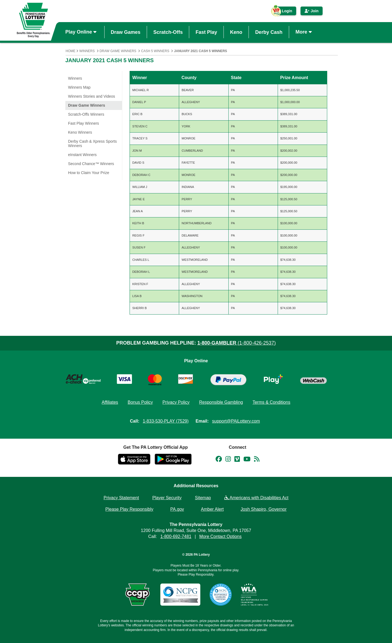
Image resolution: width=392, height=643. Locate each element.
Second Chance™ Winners (91, 164)
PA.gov (177, 509)
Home (70, 51)
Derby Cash (268, 32)
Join (311, 11)
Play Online (81, 32)
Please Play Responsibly (129, 509)
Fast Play (206, 32)
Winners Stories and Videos (91, 96)
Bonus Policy (140, 402)
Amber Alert (212, 509)
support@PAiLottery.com (236, 421)
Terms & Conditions (271, 402)
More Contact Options (220, 536)
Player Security (167, 497)
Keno (236, 32)
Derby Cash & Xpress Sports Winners (92, 143)
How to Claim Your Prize (88, 173)
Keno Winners (80, 132)
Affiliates (110, 402)
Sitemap (203, 497)
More (304, 32)
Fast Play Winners (83, 123)
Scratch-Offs (168, 32)
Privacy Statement (121, 497)
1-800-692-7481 (175, 536)
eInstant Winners (82, 154)
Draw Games (125, 32)
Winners (87, 51)
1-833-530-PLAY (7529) (165, 421)
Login (284, 12)
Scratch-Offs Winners (86, 114)
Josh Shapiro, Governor (264, 509)
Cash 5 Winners (155, 51)
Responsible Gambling (221, 402)
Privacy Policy (176, 402)
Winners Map (79, 87)
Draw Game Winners (118, 51)
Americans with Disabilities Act (256, 497)
